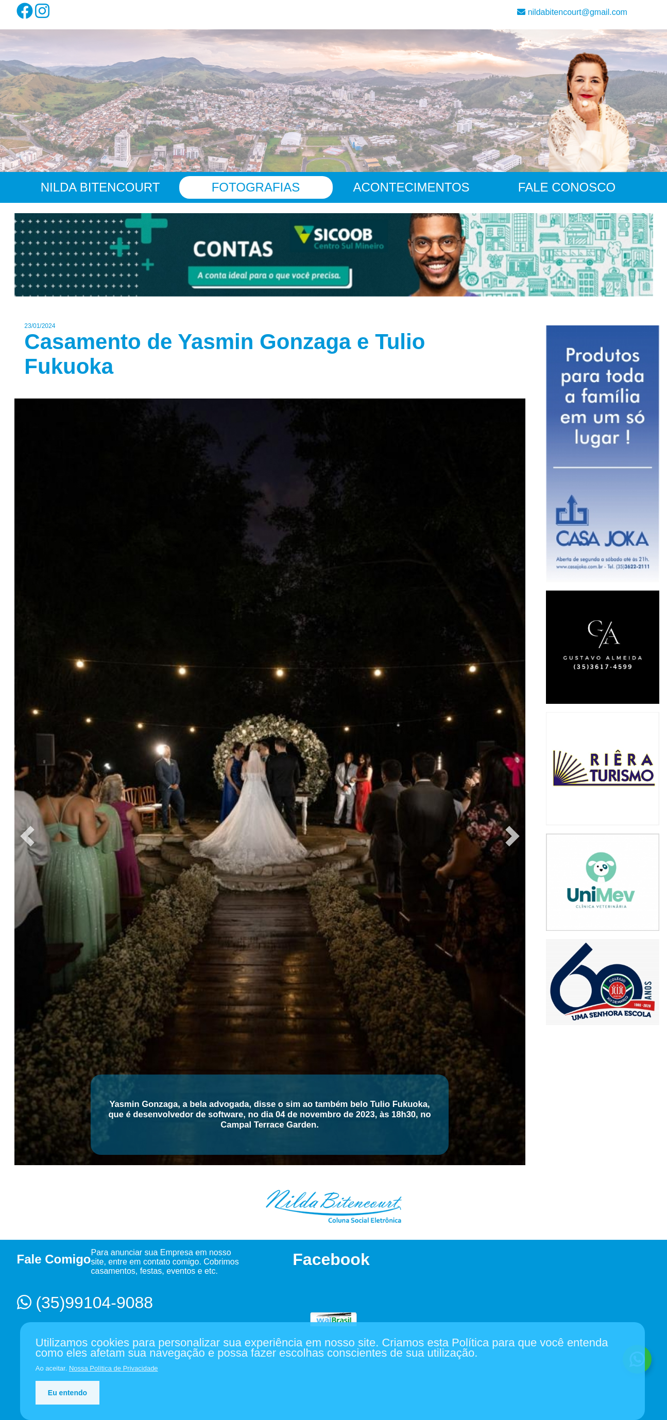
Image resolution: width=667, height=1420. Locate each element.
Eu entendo (67, 1393)
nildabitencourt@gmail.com (572, 12)
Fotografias (256, 187)
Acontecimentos (411, 187)
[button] (27, 836)
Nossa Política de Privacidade (113, 1368)
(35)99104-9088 (85, 1302)
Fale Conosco (566, 187)
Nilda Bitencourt (100, 187)
